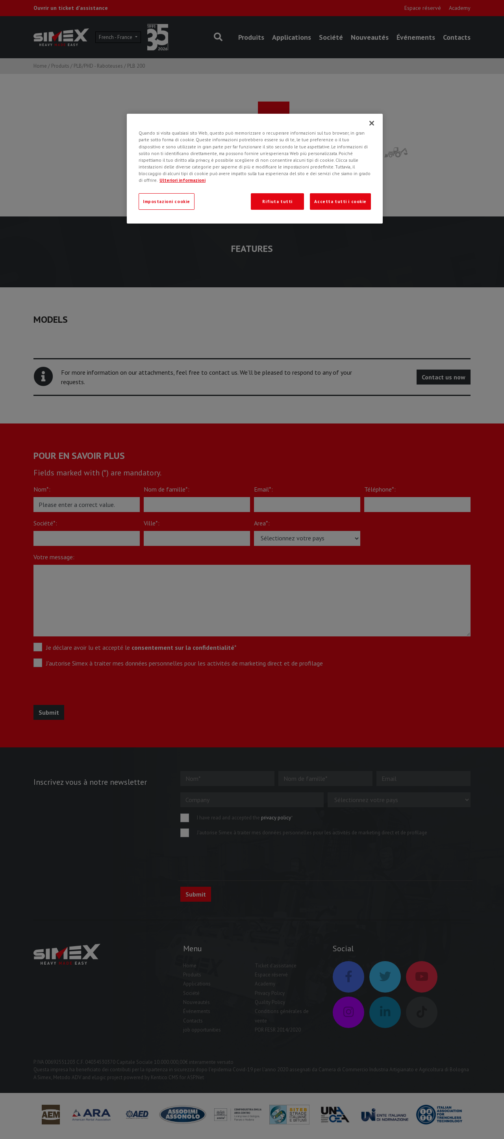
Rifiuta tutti (277, 201)
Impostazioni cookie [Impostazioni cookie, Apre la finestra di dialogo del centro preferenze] (166, 201)
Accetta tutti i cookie (340, 201)
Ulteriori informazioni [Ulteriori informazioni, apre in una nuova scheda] (182, 180)
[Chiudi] (371, 123)
